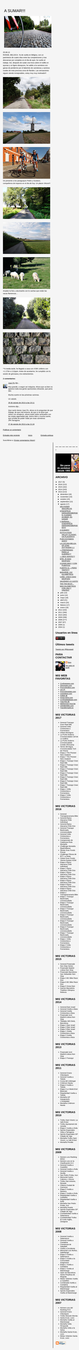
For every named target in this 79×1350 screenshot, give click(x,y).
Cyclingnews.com (67, 683)
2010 (60, 615)
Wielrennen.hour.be (68, 704)
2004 (60, 627)
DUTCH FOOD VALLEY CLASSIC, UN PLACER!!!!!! (68, 535)
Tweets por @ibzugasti (64, 649)
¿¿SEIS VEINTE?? (67, 556)
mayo (62, 598)
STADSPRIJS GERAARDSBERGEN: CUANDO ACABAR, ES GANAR (69, 515)
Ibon (69, 662)
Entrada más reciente (11, 435)
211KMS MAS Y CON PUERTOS (68, 564)
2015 (60, 487)
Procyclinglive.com (67, 688)
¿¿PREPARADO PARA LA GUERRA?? (66, 552)
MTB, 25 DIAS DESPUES (65, 560)
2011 (60, 612)
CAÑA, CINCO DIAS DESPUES (68, 578)
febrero (63, 605)
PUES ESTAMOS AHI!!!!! (67, 540)
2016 (60, 484)
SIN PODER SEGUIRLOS (66, 508)
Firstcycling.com (66, 698)
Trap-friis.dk (64, 702)
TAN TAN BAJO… (67, 584)
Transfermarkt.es (66, 708)
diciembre (64, 494)
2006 (60, 625)
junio (62, 595)
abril (62, 600)
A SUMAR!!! (14, 11)
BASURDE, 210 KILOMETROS (66, 573)
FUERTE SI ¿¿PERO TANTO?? (68, 569)
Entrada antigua (47, 435)
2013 (60, 492)
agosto (63, 504)
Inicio (30, 435)
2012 (60, 610)
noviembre (64, 497)
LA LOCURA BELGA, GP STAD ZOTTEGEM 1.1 (68, 545)
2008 (60, 620)
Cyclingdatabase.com (68, 700)
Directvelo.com (66, 685)
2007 (60, 622)
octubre (63, 499)
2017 (60, 482)
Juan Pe (11, 383)
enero (62, 607)
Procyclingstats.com (68, 692)
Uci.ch (62, 690)
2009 (60, 617)
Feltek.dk (63, 696)
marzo (63, 602)
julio (62, 593)
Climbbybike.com (67, 706)
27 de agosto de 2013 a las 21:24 (21, 424)
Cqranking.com (66, 694)
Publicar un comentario (12, 430)
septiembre (65, 502)
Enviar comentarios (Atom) (24, 440)
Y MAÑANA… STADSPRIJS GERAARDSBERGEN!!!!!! (69, 524)
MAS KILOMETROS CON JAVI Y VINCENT (68, 588)
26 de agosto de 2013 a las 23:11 (21, 403)
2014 (60, 489)
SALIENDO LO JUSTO (69, 581)
